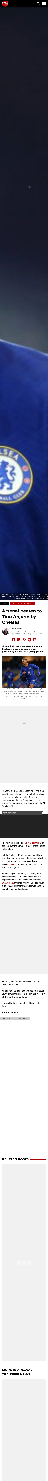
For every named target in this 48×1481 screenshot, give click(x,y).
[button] (38, 3)
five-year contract (31, 843)
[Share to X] (18, 640)
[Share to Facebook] (13, 640)
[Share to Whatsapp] (24, 640)
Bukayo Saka (8, 883)
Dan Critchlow (16, 629)
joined (12, 864)
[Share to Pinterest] (35, 640)
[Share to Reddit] (29, 640)
